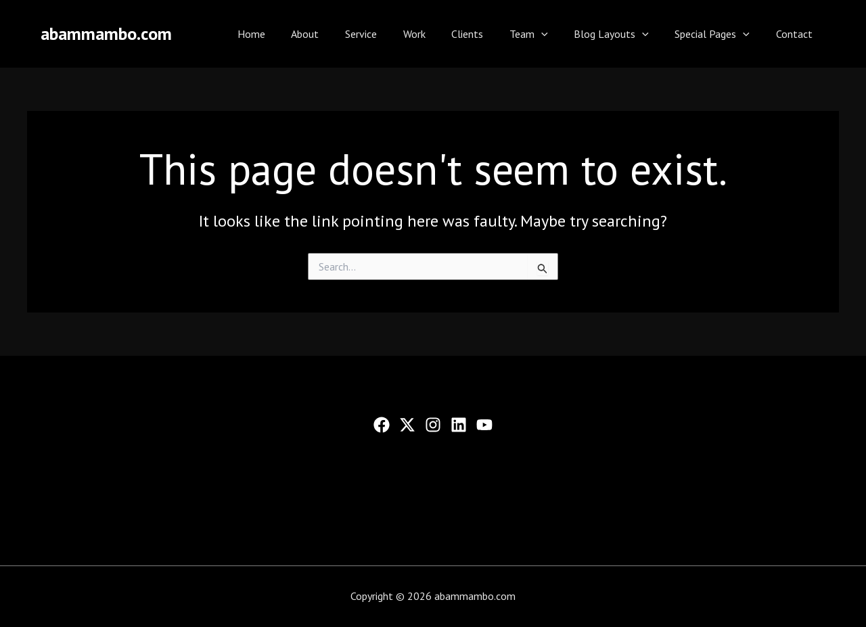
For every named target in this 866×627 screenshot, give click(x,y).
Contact (796, 34)
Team (544, 34)
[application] (557, 34)
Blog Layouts (622, 34)
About (338, 34)
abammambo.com (106, 33)
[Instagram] (433, 425)
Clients (487, 34)
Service (390, 34)
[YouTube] (484, 425)
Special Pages (718, 34)
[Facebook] (381, 425)
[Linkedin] (459, 425)
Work (439, 34)
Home (289, 34)
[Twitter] (407, 425)
